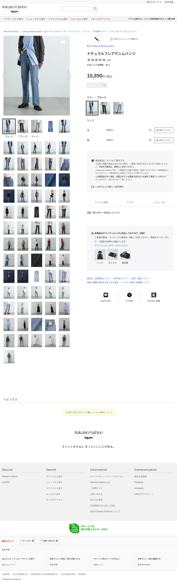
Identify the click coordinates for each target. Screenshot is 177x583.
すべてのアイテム (54, 500)
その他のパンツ (99, 31)
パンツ (86, 31)
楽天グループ (153, 2)
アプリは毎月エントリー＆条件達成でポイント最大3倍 (151, 19)
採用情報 (82, 574)
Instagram (139, 488)
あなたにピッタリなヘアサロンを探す (18, 559)
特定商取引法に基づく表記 (102, 505)
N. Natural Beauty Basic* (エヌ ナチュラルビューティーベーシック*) (51, 31)
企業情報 (6, 574)
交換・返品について (140, 278)
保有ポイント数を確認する (149, 559)
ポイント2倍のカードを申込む (107, 559)
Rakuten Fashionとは (100, 482)
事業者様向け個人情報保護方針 (44, 574)
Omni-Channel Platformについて (105, 511)
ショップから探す (54, 482)
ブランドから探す (54, 476)
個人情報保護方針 (20, 574)
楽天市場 (169, 2)
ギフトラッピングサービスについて (111, 245)
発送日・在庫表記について (99, 278)
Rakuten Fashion (29, 9)
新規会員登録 (140, 476)
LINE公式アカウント (143, 494)
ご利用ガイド (96, 488)
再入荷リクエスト (163, 130)
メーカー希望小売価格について (136, 282)
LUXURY (6, 482)
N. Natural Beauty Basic (102, 46)
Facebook (138, 482)
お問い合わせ (96, 494)
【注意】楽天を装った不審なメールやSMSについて (89, 412)
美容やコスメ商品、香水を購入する (65, 559)
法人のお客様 (96, 500)
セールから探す (53, 494)
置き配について (121, 278)
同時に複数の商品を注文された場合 (103, 282)
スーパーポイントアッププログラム (106, 476)
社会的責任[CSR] (68, 574)
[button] (4, 75)
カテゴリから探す (54, 488)
